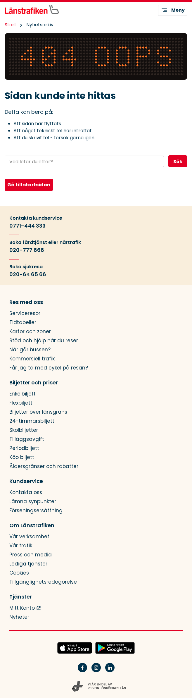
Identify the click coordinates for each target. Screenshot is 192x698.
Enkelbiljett (22, 394)
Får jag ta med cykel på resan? (48, 368)
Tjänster (20, 597)
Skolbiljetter (23, 430)
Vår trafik (20, 545)
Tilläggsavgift (26, 439)
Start (10, 24)
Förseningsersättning (36, 510)
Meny (173, 10)
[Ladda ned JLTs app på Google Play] (115, 648)
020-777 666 (26, 250)
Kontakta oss (25, 492)
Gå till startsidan (28, 184)
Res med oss (26, 302)
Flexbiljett (20, 403)
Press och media (30, 554)
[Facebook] (82, 671)
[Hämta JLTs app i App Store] (74, 648)
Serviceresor (24, 313)
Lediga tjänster (28, 564)
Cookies (19, 573)
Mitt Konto (22, 608)
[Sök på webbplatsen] (84, 161)
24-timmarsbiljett (31, 421)
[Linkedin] (110, 671)
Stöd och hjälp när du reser (43, 340)
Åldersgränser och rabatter (43, 466)
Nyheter (19, 617)
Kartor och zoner (30, 331)
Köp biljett (21, 457)
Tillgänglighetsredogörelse (43, 582)
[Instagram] (96, 671)
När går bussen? (30, 349)
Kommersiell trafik (32, 358)
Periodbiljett (24, 448)
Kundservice (26, 481)
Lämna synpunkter (32, 501)
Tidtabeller (22, 322)
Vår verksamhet (29, 536)
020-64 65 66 (27, 274)
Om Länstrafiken (31, 525)
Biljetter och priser (33, 382)
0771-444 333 (27, 225)
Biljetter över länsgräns (38, 412)
